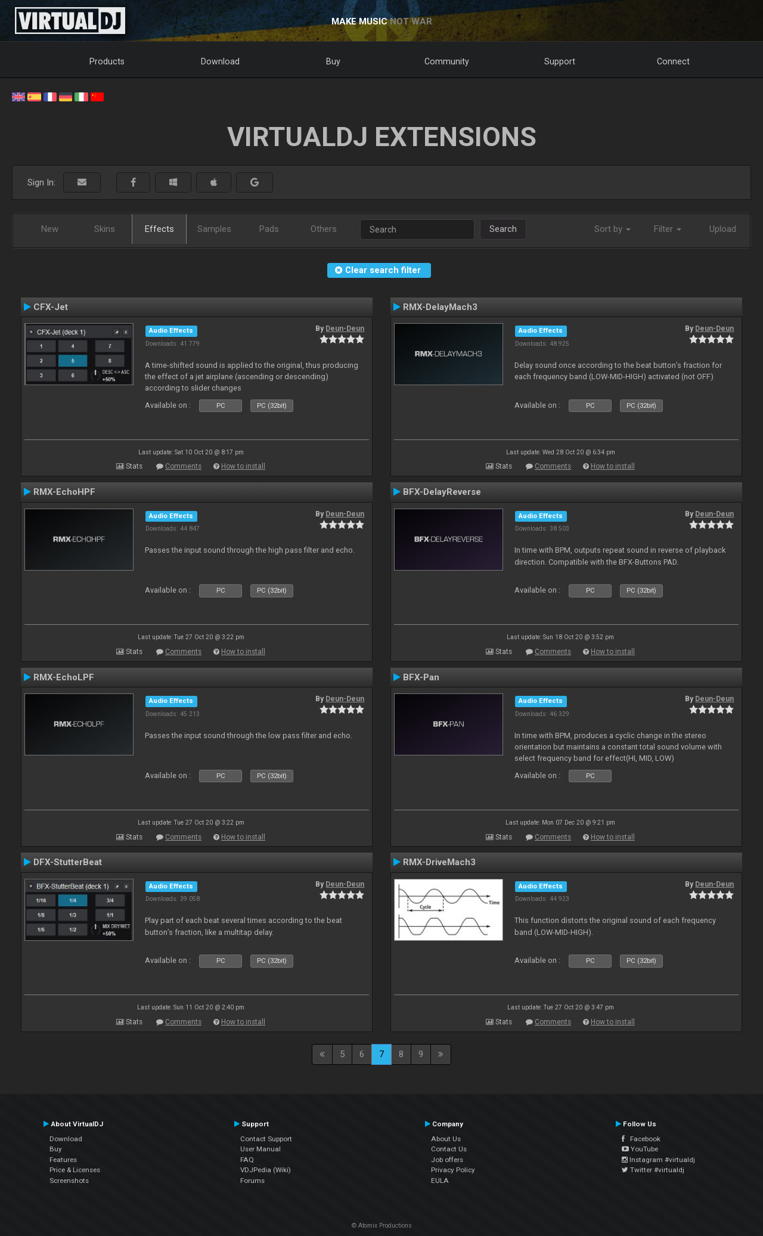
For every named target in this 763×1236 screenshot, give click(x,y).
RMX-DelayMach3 (440, 307)
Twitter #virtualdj (653, 1170)
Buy (333, 61)
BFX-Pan (421, 677)
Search (503, 229)
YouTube (640, 1149)
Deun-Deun (344, 328)
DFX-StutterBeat (67, 862)
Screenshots (69, 1180)
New (49, 229)
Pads (269, 229)
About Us (446, 1139)
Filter (667, 229)
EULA (440, 1180)
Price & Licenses (74, 1170)
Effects (159, 229)
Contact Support (266, 1139)
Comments (183, 466)
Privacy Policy (453, 1170)
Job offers (447, 1160)
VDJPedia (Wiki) (265, 1170)
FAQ (247, 1160)
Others (324, 229)
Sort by (612, 229)
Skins (104, 229)
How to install (243, 466)
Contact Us (449, 1149)
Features (63, 1160)
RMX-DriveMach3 (439, 862)
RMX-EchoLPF (63, 677)
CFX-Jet (50, 307)
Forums (252, 1180)
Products (107, 61)
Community (446, 61)
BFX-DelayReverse (442, 492)
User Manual (260, 1149)
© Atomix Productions (382, 1225)
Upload (722, 229)
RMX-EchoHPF (64, 492)
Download (220, 61)
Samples (214, 229)
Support (559, 61)
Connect (673, 61)
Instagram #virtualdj (658, 1160)
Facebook (641, 1139)
